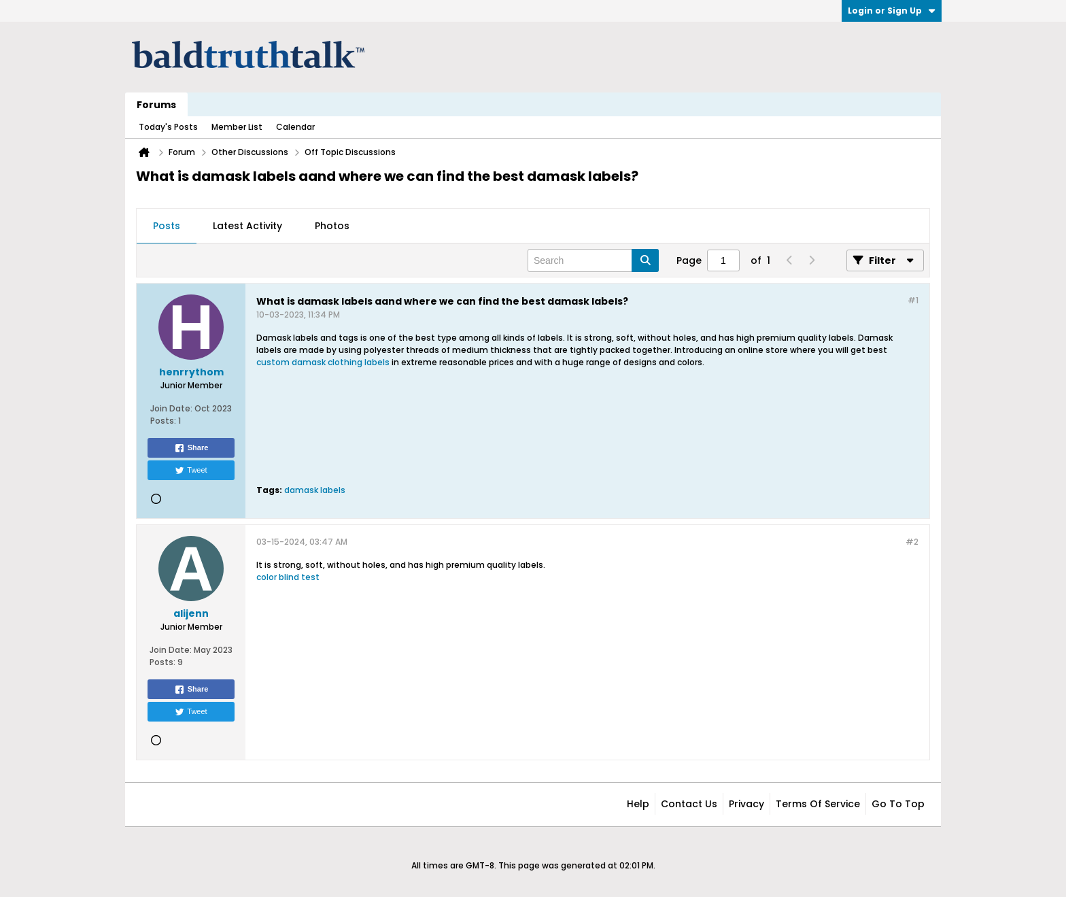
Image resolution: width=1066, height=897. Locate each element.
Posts (166, 226)
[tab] (166, 226)
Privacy (746, 804)
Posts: (163, 420)
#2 (912, 541)
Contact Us (689, 804)
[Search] (593, 260)
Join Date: (171, 408)
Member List (236, 127)
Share (191, 448)
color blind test (288, 577)
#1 (913, 300)
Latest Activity (247, 226)
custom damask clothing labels (323, 362)
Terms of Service (818, 804)
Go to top (898, 804)
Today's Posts (168, 127)
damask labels (314, 490)
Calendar (295, 127)
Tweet (191, 470)
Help (638, 804)
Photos (332, 226)
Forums (156, 105)
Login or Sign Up (891, 10)
